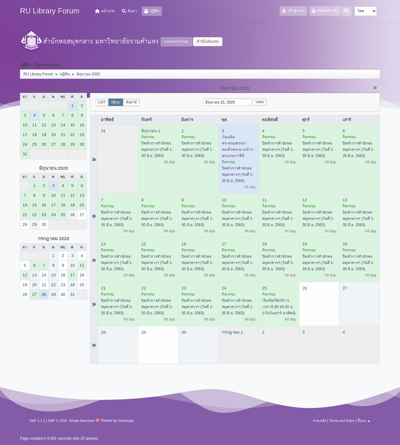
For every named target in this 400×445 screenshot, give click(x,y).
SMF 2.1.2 (37, 420)
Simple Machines (82, 420)
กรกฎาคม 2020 (53, 238)
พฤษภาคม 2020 (53, 88)
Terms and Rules (342, 420)
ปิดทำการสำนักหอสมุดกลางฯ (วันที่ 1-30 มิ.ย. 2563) (157, 149)
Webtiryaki (126, 420)
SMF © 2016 (57, 420)
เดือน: (116, 102)
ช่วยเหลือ (319, 420)
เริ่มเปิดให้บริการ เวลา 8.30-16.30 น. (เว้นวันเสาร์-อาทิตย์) (279, 306)
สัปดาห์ (131, 102)
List (102, 102)
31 (103, 131)
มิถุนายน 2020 (53, 168)
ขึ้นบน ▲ (364, 420)
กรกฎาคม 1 (232, 332)
